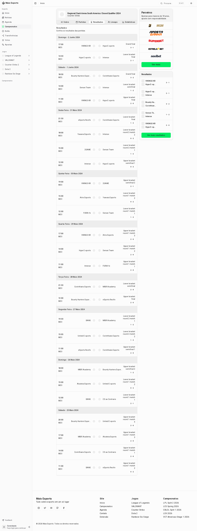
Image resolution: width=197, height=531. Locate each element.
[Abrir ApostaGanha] (156, 33)
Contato (103, 513)
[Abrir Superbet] (156, 41)
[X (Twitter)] (44, 507)
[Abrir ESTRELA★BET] (156, 48)
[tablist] (96, 22)
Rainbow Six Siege (140, 517)
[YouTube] (51, 507)
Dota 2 (134, 513)
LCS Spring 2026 (171, 506)
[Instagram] (38, 507)
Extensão (104, 517)
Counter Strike (138, 510)
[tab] (65, 22)
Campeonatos (106, 506)
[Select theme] (191, 3)
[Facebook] (63, 507)
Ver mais (156, 64)
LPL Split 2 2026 (171, 503)
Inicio (42, 3)
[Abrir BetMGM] (156, 25)
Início (102, 503)
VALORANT (136, 506)
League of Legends (140, 503)
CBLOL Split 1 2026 (172, 510)
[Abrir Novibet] (156, 56)
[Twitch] (57, 507)
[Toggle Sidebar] (32, 265)
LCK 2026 (167, 513)
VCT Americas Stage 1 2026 (176, 517)
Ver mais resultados (156, 135)
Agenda (103, 510)
